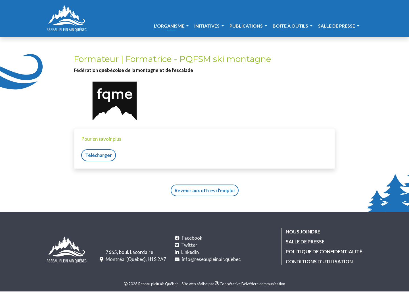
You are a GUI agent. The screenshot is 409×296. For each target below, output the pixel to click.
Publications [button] (246, 25)
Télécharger (98, 155)
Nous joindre (303, 232)
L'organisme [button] (169, 25)
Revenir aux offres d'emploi (205, 190)
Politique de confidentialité (324, 251)
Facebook (192, 238)
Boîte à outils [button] (291, 25)
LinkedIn (190, 252)
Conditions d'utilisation (319, 261)
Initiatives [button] (207, 25)
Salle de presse (305, 242)
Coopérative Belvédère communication (252, 283)
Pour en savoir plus (101, 139)
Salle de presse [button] (337, 25)
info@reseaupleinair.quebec (211, 259)
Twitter (189, 245)
